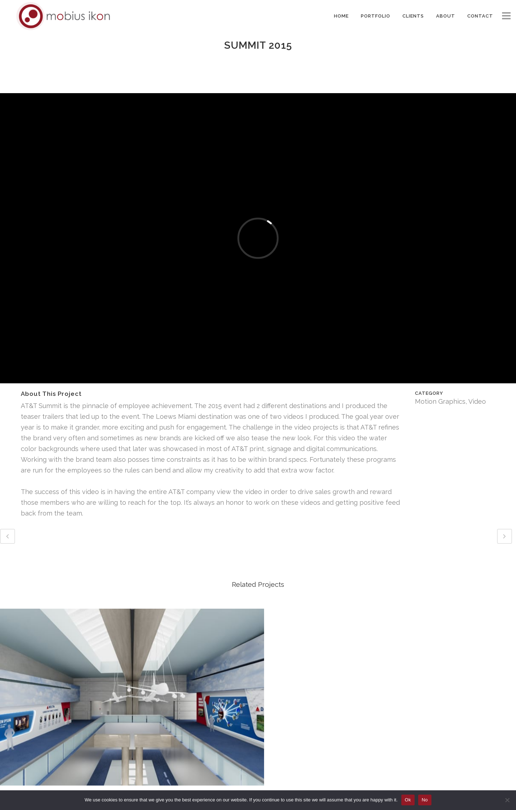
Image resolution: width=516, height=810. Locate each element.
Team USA (324, 701)
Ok (408, 799)
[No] (507, 800)
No (425, 799)
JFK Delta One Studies (455, 701)
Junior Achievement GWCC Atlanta (60, 701)
